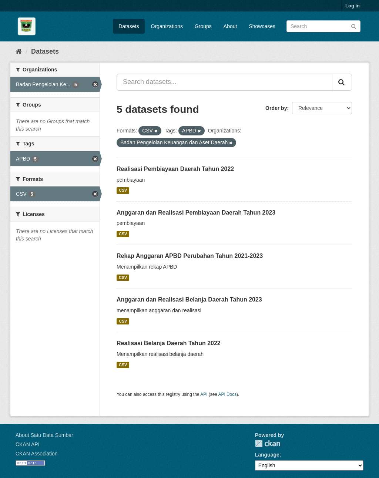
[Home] (19, 51)
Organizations (167, 26)
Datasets (128, 26)
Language (267, 455)
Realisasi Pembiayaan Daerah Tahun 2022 (175, 169)
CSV (123, 190)
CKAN (267, 443)
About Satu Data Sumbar (44, 435)
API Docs (227, 394)
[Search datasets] (323, 26)
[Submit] (354, 26)
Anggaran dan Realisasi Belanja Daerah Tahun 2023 (189, 299)
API (203, 394)
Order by (276, 108)
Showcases (262, 26)
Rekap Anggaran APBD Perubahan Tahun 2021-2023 (190, 256)
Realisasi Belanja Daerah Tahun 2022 (169, 343)
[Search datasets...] (224, 82)
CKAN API (28, 444)
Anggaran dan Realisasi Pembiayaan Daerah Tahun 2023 (196, 212)
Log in (352, 6)
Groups (203, 26)
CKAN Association (37, 454)
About (230, 26)
